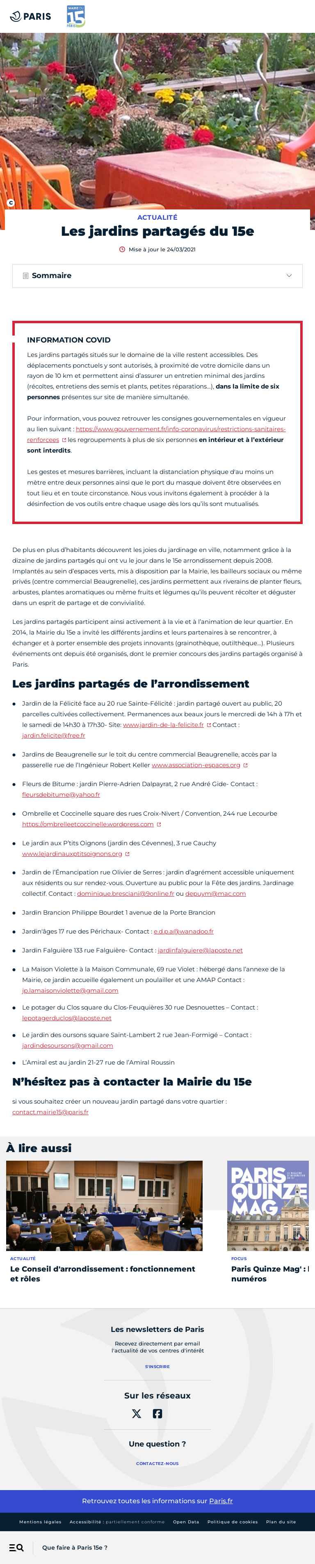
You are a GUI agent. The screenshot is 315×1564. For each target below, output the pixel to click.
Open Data (186, 1522)
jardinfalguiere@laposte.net (200, 950)
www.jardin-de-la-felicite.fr (163, 725)
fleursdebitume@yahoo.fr (61, 794)
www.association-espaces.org (196, 765)
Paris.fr (221, 1501)
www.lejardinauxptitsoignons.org (72, 854)
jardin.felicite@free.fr (53, 735)
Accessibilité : (117, 1522)
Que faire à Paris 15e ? (74, 1547)
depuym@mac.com (215, 893)
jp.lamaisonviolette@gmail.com (70, 990)
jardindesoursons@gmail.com (67, 1045)
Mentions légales (40, 1522)
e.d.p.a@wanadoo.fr (184, 931)
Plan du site (281, 1522)
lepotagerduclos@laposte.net (67, 1018)
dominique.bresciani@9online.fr (125, 893)
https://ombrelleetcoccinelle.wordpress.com (88, 824)
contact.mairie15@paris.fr (50, 1112)
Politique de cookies (233, 1522)
